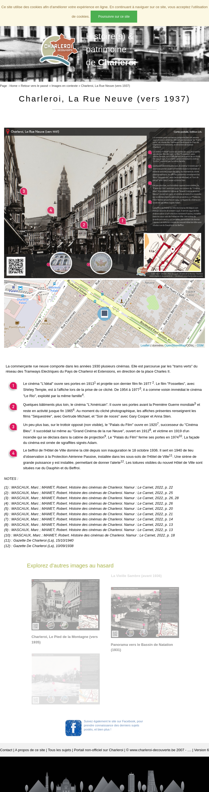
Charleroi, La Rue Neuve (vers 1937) (105, 85)
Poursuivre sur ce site (114, 17)
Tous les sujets (59, 750)
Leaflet (145, 345)
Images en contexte (65, 85)
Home (13, 85)
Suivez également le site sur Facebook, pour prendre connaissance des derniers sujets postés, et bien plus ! (113, 725)
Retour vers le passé (34, 85)
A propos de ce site (30, 750)
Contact (6, 750)
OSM (200, 345)
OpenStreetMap (175, 345)
